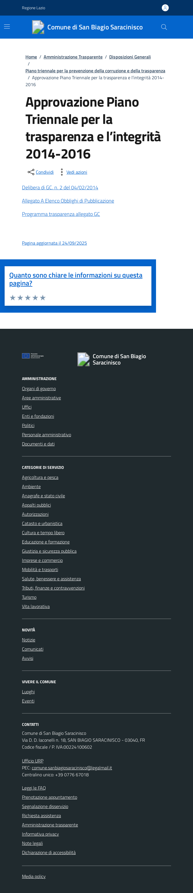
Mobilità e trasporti (40, 569)
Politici (28, 425)
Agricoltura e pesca (40, 477)
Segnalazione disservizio (45, 806)
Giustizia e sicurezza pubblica (49, 550)
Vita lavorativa (36, 606)
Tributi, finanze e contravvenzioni (53, 587)
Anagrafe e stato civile (43, 495)
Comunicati (32, 648)
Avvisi (27, 658)
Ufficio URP (32, 760)
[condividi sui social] (40, 172)
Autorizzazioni (35, 514)
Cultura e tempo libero (43, 532)
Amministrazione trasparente (50, 824)
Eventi (28, 700)
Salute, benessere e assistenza (51, 578)
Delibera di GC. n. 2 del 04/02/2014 (60, 187)
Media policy (34, 876)
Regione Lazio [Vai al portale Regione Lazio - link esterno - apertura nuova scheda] (33, 8)
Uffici (26, 406)
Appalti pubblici (36, 504)
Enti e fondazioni (38, 416)
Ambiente (31, 486)
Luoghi (28, 691)
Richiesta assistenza (41, 815)
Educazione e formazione (46, 541)
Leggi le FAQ (34, 787)
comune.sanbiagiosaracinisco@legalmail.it (72, 767)
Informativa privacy (40, 833)
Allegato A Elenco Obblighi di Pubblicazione (68, 201)
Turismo (29, 597)
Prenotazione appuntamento (49, 797)
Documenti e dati (38, 443)
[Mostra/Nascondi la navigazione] (6, 26)
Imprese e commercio (42, 560)
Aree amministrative (41, 397)
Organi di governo (39, 388)
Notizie (28, 639)
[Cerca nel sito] (164, 27)
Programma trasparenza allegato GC (61, 214)
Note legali (32, 843)
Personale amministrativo (46, 434)
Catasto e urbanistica (42, 523)
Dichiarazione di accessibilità (49, 852)
